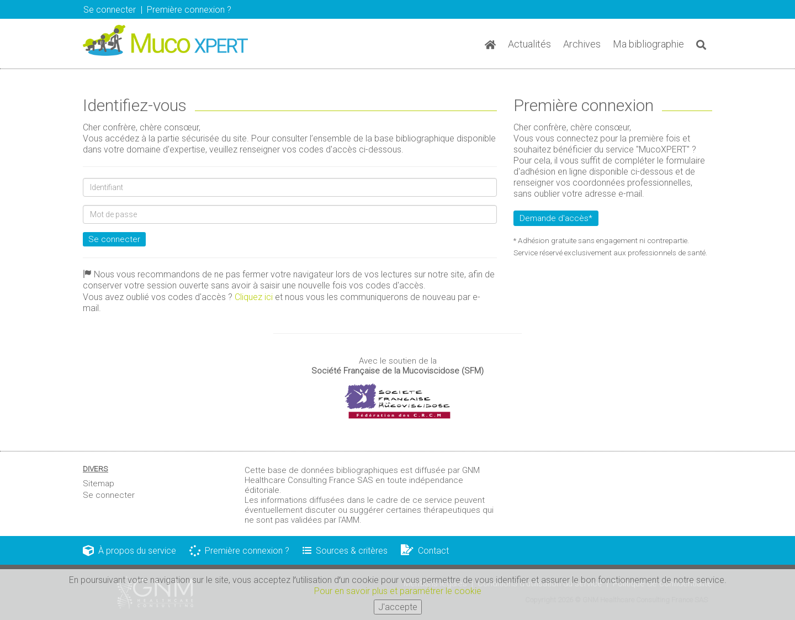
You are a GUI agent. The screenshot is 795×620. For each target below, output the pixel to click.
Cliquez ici (254, 297)
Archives (582, 44)
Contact (425, 550)
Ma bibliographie (648, 44)
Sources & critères (345, 550)
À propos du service (129, 550)
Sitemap (98, 483)
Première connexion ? (239, 550)
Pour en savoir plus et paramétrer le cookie (397, 592)
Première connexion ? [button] (189, 9)
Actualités (529, 44)
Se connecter (109, 9)
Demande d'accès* (556, 218)
